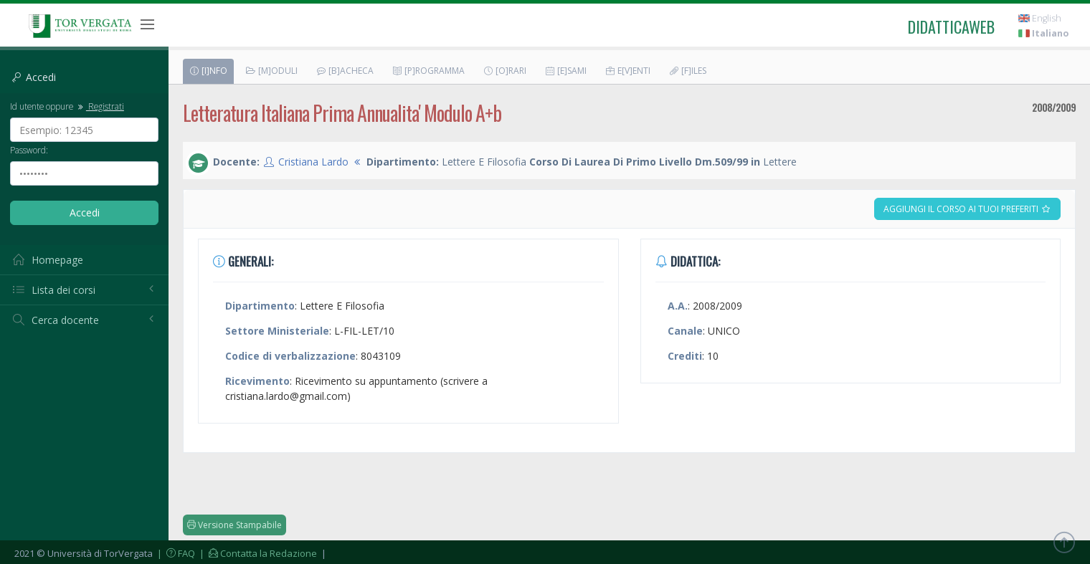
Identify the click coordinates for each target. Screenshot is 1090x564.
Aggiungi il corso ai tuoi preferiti (967, 209)
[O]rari (504, 70)
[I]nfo (208, 70)
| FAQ (175, 553)
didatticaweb (951, 26)
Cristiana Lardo (313, 161)
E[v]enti (627, 70)
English (1039, 18)
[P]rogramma (428, 70)
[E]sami (565, 70)
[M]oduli (271, 70)
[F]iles (687, 70)
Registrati (99, 106)
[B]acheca (345, 70)
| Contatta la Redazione (257, 553)
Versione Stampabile (234, 525)
